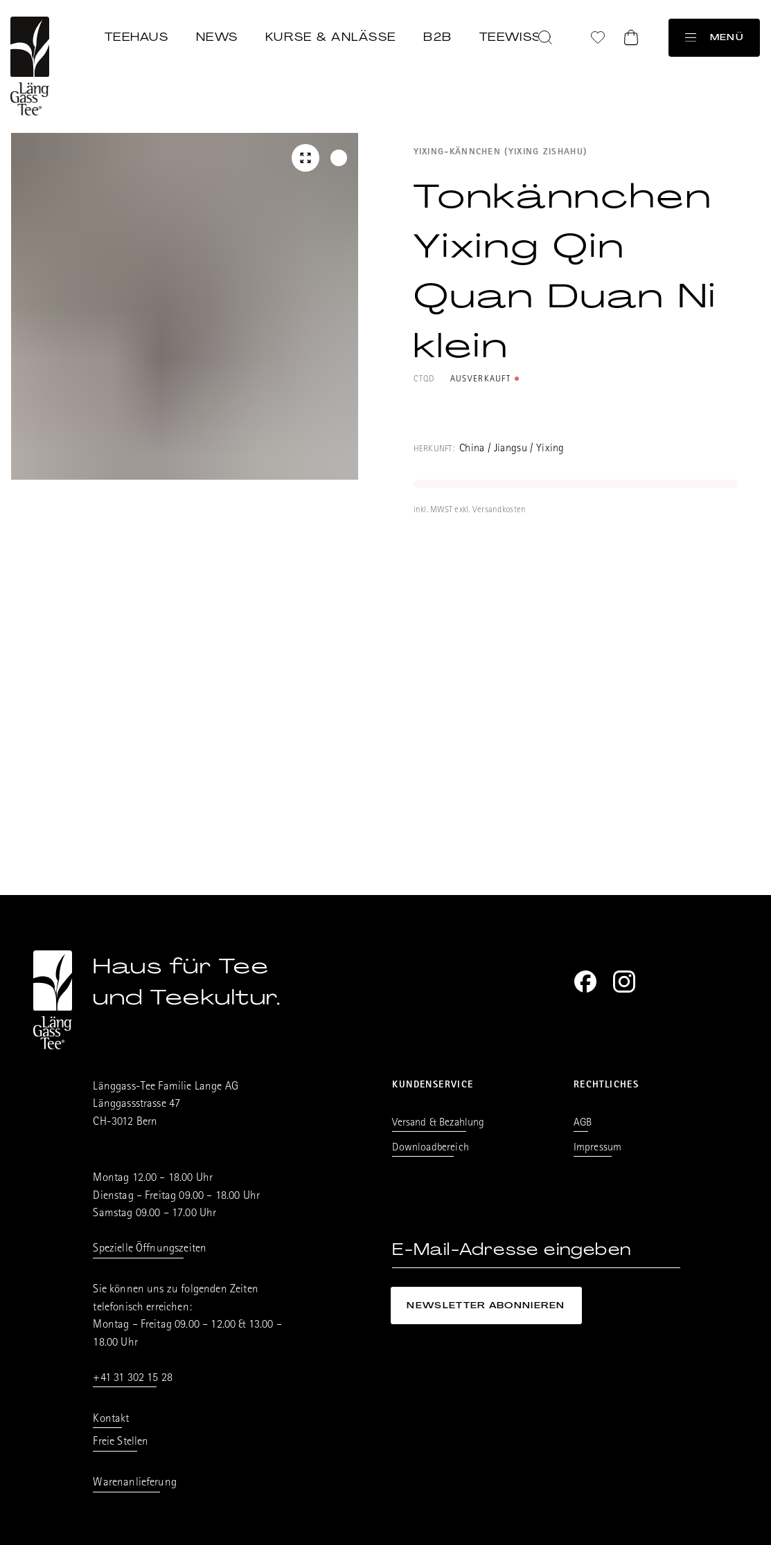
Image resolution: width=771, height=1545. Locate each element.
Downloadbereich (430, 1148)
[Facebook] (585, 981)
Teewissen (520, 36)
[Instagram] (624, 981)
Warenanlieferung (135, 1483)
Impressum (597, 1148)
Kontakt (111, 1419)
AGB (583, 1123)
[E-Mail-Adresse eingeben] (536, 1249)
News (217, 36)
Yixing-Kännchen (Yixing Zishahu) (500, 152)
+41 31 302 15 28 (132, 1378)
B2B (438, 36)
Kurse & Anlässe (331, 36)
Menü (714, 37)
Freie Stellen (120, 1442)
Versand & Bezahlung (438, 1123)
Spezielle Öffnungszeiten (149, 1249)
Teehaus (137, 36)
